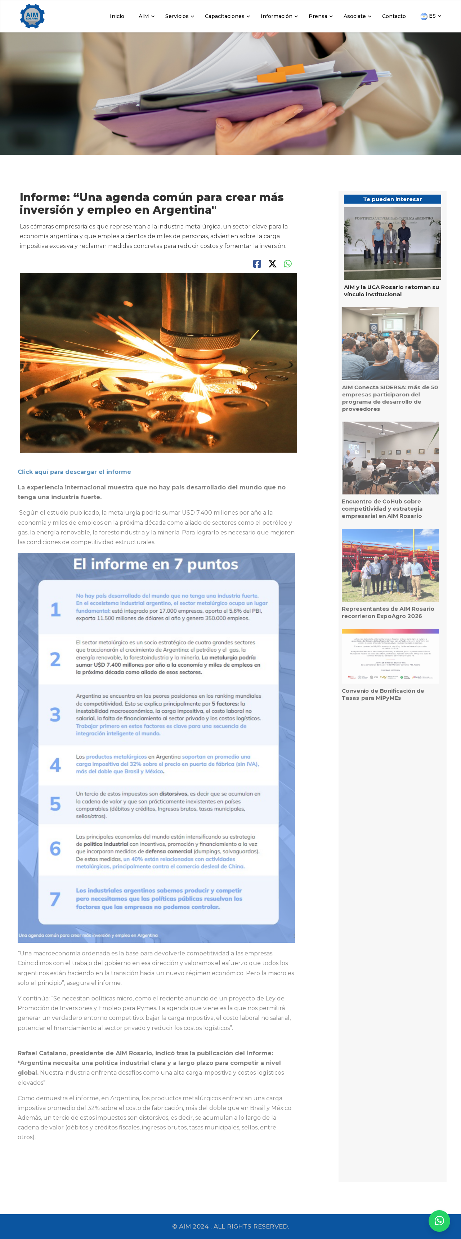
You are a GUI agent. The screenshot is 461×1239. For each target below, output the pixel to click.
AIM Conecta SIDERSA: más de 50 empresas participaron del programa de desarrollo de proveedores (385, 398)
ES (428, 16)
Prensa (318, 16)
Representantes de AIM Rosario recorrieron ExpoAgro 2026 (383, 612)
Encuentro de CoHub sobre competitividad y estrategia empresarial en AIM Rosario (378, 508)
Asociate (355, 16)
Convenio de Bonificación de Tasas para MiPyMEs (378, 694)
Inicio (117, 16)
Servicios (177, 16)
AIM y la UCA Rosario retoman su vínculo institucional (391, 291)
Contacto (394, 16)
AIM (144, 16)
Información (276, 16)
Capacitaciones (225, 16)
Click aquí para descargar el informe (70, 471)
